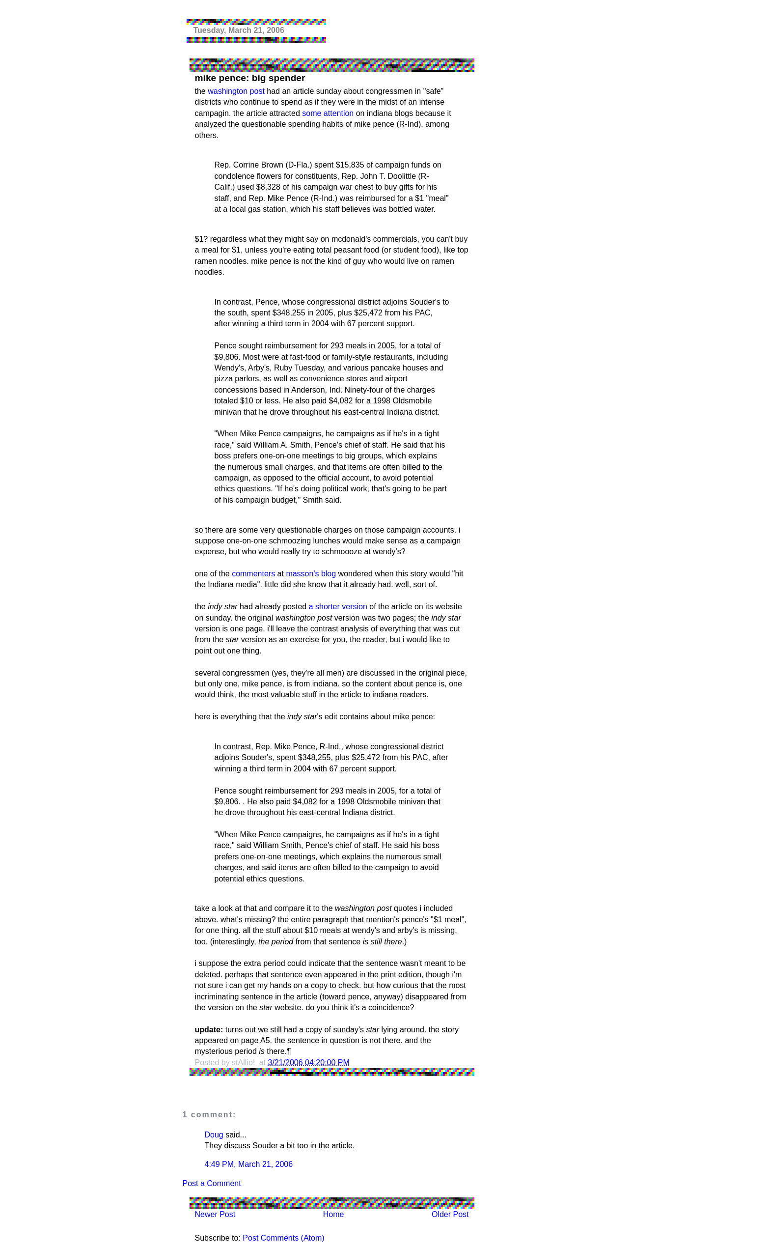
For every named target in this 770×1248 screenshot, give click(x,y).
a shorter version (338, 606)
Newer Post (215, 1214)
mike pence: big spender (250, 78)
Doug (214, 1135)
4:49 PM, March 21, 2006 (249, 1164)
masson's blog (311, 573)
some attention (328, 113)
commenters (253, 573)
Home (333, 1214)
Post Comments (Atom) (283, 1238)
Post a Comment (212, 1183)
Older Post (450, 1214)
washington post (236, 91)
